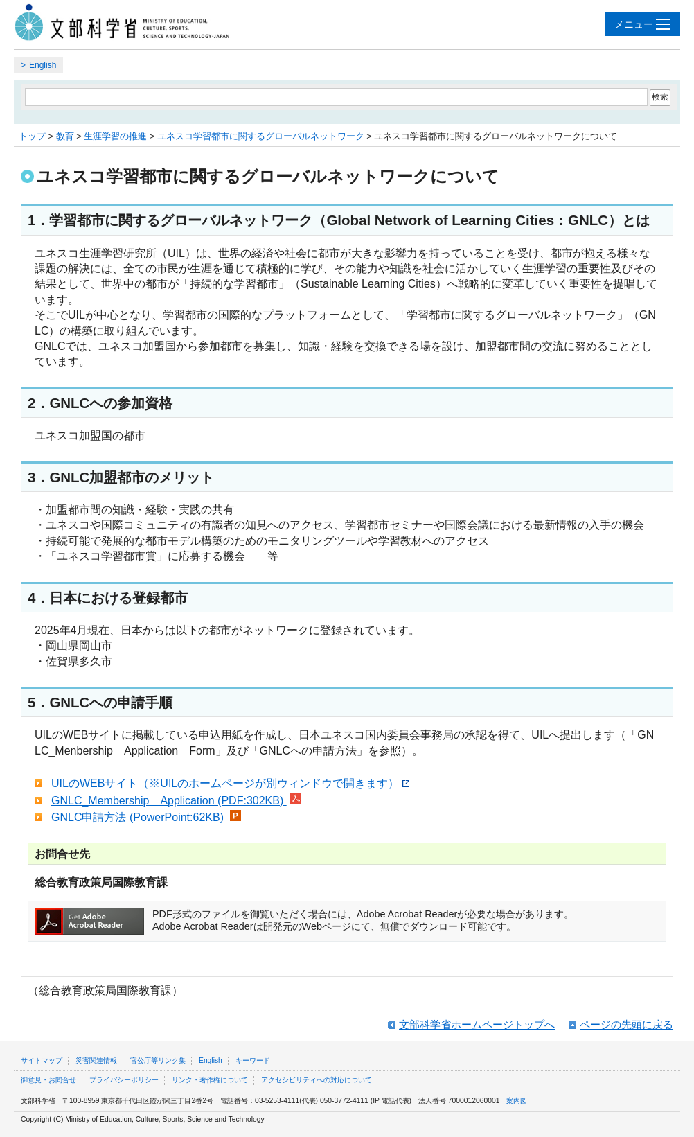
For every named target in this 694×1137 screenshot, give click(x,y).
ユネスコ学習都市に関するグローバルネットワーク (260, 136)
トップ (32, 136)
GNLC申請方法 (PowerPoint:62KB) (146, 817)
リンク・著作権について (210, 1080)
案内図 (516, 1100)
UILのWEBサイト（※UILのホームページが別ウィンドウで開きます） (230, 783)
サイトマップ (41, 1060)
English (42, 65)
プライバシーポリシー (124, 1080)
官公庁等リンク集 (158, 1060)
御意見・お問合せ (48, 1080)
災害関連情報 (96, 1060)
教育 (65, 136)
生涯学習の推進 (115, 136)
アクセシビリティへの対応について (316, 1080)
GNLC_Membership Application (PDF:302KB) (176, 801)
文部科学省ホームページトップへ (477, 1024)
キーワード (252, 1060)
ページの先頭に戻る (626, 1024)
